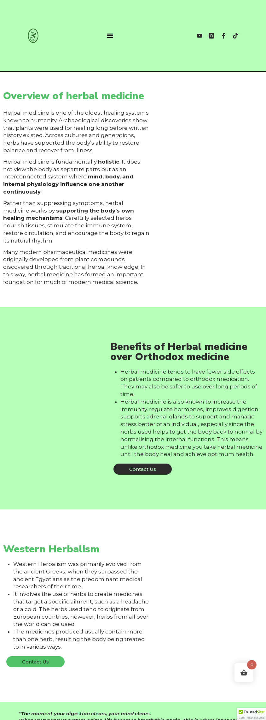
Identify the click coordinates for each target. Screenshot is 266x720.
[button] (110, 36)
